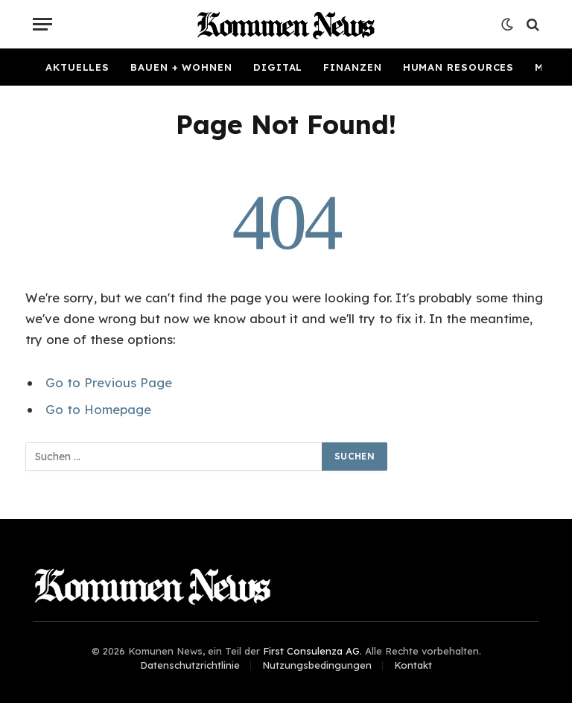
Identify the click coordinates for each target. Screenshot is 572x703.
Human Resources (459, 67)
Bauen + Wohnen (181, 67)
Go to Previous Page (108, 382)
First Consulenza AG (311, 651)
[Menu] (42, 24)
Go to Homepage (98, 409)
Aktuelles (77, 67)
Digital (277, 67)
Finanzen (352, 67)
